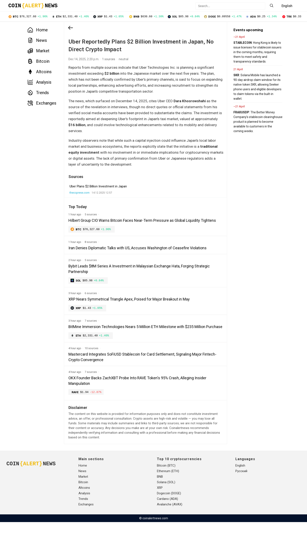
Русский (241, 505)
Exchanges (42, 103)
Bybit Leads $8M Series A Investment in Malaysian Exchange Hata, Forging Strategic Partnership (131, 296)
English (240, 499)
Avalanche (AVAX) (169, 538)
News (37, 40)
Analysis (39, 82)
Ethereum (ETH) (168, 505)
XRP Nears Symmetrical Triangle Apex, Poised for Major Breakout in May (129, 326)
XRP (160, 522)
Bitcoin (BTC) (166, 499)
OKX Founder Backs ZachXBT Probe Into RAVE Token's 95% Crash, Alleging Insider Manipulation (131, 414)
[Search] (271, 6)
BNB (160, 510)
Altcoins (40, 72)
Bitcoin (38, 61)
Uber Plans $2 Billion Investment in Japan (98, 202)
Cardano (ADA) (167, 533)
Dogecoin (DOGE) (169, 527)
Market (38, 51)
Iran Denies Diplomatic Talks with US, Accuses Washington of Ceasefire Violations (128, 272)
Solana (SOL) (166, 516)
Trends (38, 93)
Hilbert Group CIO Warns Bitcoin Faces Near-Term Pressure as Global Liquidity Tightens (134, 239)
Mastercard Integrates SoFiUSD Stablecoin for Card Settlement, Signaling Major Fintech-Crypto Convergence (135, 390)
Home (38, 30)
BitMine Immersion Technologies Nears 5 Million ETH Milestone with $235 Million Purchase (131, 357)
